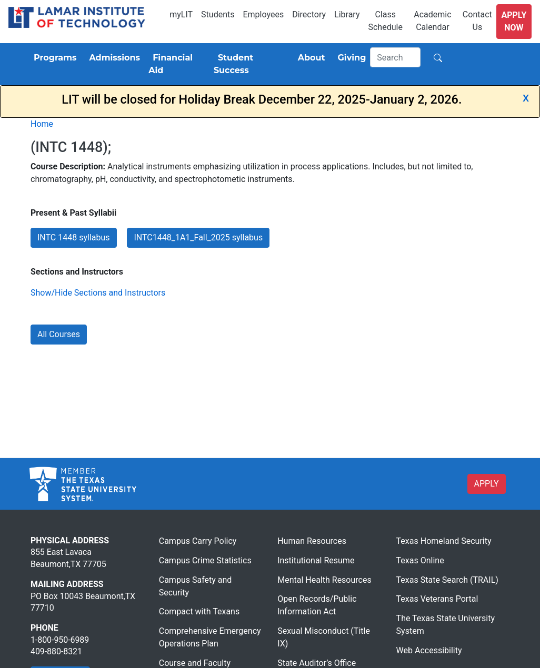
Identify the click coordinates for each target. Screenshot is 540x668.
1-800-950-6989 (60, 640)
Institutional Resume (315, 560)
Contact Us (477, 20)
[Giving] (350, 58)
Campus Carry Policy (198, 541)
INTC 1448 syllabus (73, 237)
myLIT (181, 14)
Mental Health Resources (324, 580)
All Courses (58, 334)
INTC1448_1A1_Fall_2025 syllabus (198, 237)
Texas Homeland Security (444, 541)
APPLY (486, 484)
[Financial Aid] (176, 64)
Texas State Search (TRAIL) (447, 580)
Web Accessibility (429, 650)
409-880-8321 (56, 651)
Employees (263, 14)
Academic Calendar (432, 20)
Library (346, 14)
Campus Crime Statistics (205, 560)
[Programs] (53, 58)
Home (42, 124)
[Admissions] (112, 58)
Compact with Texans (199, 611)
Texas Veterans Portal (437, 599)
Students (217, 14)
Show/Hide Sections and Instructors (98, 293)
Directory (309, 14)
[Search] (395, 57)
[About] (309, 58)
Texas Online (420, 560)
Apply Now (513, 21)
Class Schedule (385, 20)
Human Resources (311, 541)
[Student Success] (249, 64)
